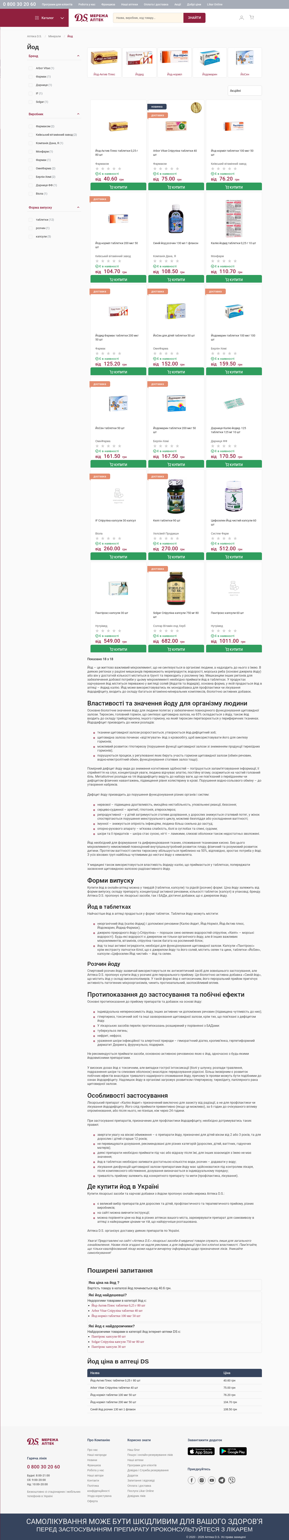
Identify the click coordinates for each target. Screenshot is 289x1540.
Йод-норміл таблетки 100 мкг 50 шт (116, 1311)
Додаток (132, 1470)
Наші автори (95, 1470)
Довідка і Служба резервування (148, 1465)
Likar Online (215, 5)
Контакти (93, 1475)
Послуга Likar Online (140, 1486)
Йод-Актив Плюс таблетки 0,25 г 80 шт (118, 1301)
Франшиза (108, 5)
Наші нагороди (96, 1450)
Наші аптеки (129, 5)
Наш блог (133, 1445)
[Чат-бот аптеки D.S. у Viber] (232, 1477)
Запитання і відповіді (141, 1475)
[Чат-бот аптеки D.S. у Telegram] (222, 1477)
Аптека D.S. (34, 36)
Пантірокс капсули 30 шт (109, 1342)
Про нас (92, 1445)
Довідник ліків (136, 1491)
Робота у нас (86, 5)
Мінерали (54, 36)
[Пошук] (194, 19)
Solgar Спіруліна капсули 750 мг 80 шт (118, 1337)
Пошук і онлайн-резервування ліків (150, 1450)
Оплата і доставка (156, 5)
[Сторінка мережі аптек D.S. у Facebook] (192, 1477)
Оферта (92, 1496)
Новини (92, 1455)
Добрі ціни (194, 5)
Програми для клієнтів (57, 5)
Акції (177, 5)
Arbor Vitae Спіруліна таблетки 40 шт (117, 1306)
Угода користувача (99, 1491)
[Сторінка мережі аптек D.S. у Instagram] (202, 1477)
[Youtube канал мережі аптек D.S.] (212, 1477)
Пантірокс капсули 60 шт (109, 1332)
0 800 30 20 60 (19, 5)
